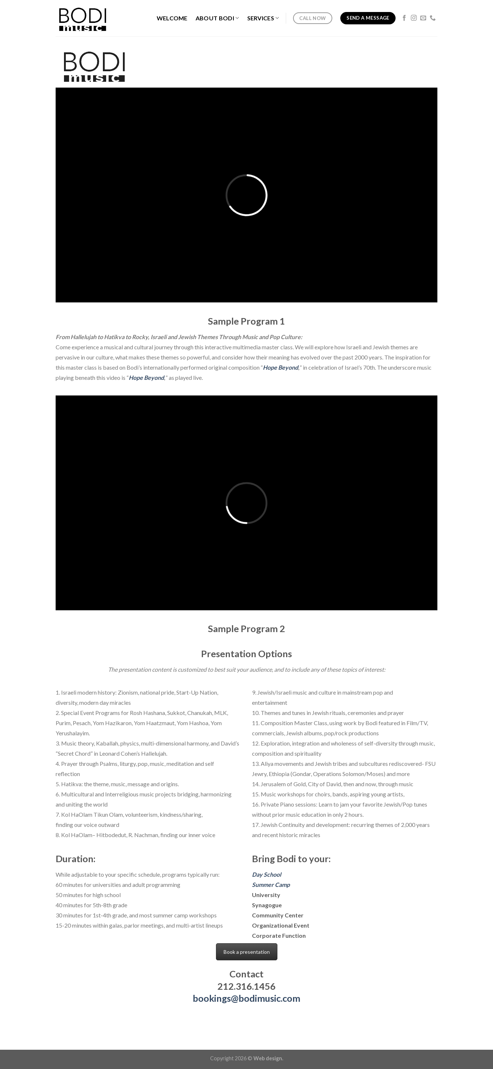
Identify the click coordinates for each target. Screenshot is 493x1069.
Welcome (172, 18)
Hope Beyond (280, 367)
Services (263, 18)
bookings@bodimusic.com (246, 998)
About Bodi (217, 18)
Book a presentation (247, 952)
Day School (266, 874)
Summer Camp (271, 884)
